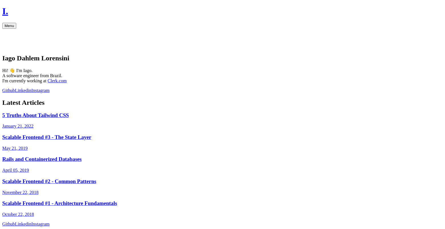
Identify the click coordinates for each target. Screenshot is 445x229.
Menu (9, 26)
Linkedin (23, 90)
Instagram (40, 90)
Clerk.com (57, 80)
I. (5, 11)
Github (8, 90)
